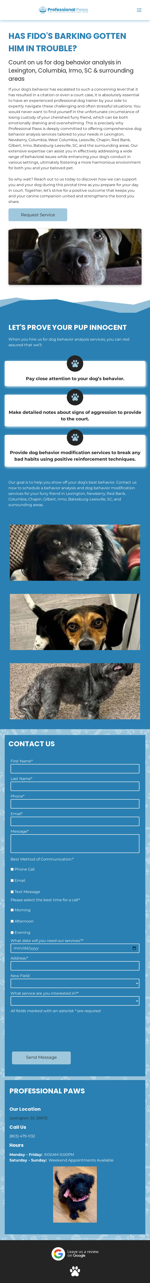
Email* (17, 814)
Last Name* (21, 778)
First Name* (22, 761)
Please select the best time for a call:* (45, 900)
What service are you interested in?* (45, 993)
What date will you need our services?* (47, 940)
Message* (20, 831)
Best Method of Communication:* (42, 859)
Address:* (19, 958)
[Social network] (75, 1238)
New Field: (20, 976)
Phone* (17, 796)
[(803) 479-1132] (10, 12)
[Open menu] (139, 10)
